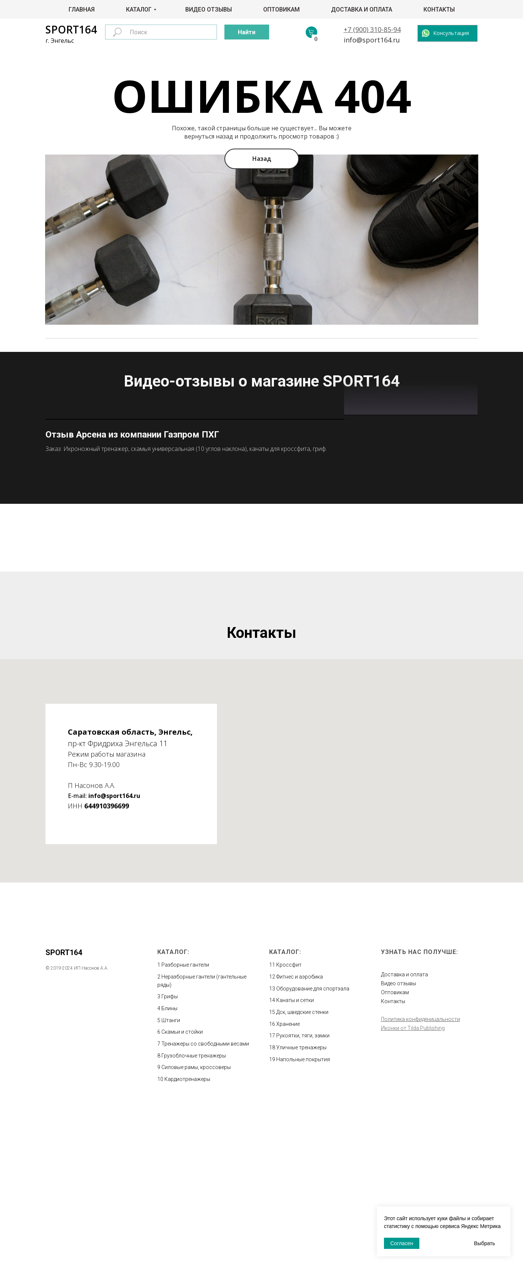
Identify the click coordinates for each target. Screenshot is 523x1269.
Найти (246, 32)
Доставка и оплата (361, 9)
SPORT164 (71, 29)
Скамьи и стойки (182, 1195)
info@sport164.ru (372, 39)
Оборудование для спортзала (312, 1152)
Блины (169, 1171)
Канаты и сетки (295, 1163)
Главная (82, 9)
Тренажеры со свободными (196, 1207)
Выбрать (484, 1243)
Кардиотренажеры (187, 1242)
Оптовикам (281, 9)
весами (240, 1207)
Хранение (288, 1187)
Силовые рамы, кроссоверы (196, 1230)
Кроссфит (289, 1128)
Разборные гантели (185, 1128)
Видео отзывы (208, 9)
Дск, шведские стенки (302, 1175)
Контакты (439, 9)
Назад (261, 159)
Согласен (401, 1243)
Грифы (169, 1160)
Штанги (170, 1183)
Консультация (451, 32)
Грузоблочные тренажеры (193, 1219)
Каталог (139, 9)
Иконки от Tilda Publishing (413, 1191)
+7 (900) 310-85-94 (372, 29)
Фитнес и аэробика (299, 1140)
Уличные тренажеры (301, 1211)
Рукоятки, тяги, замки (303, 1199)
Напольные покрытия (303, 1222)
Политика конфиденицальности (420, 1182)
